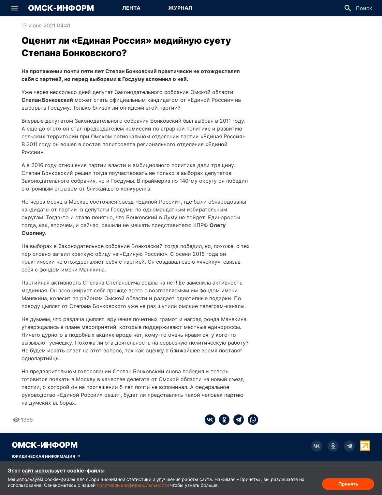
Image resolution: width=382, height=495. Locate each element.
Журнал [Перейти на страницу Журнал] (180, 8)
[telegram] (236, 419)
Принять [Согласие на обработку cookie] (348, 484)
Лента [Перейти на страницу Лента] (131, 8)
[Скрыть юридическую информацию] (46, 456)
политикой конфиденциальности (133, 485)
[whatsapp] (251, 419)
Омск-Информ (61, 8)
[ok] (222, 419)
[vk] (210, 419)
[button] (15, 8)
